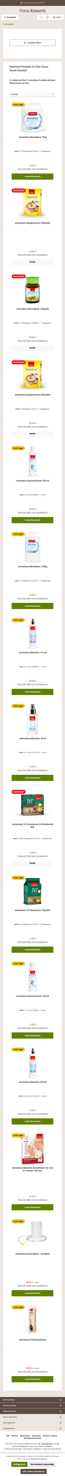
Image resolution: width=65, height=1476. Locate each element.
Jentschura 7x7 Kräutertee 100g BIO (32, 910)
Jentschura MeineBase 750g (32, 137)
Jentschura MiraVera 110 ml (33, 652)
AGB (7, 1436)
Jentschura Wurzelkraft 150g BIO (32, 309)
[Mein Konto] (47, 17)
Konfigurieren (19, 1464)
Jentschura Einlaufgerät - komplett (32, 1254)
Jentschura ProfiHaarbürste (32, 1340)
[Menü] (10, 17)
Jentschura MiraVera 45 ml (32, 738)
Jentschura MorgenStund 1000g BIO (32, 223)
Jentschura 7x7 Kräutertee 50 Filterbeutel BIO (32, 825)
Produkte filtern (32, 43)
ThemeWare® (55, 1449)
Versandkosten (47, 1444)
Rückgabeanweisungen (32, 1438)
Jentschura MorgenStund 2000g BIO (32, 395)
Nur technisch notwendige (42, 1464)
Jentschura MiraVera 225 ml (33, 1082)
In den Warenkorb (32, 176)
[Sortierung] (32, 94)
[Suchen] (40, 17)
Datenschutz (25, 1436)
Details (32, 262)
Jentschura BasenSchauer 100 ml (32, 996)
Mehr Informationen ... (39, 1459)
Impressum (36, 1436)
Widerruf (14, 1436)
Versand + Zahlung (50, 1436)
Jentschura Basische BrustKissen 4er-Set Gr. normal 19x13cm (32, 1169)
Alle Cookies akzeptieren (33, 1471)
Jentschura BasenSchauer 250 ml (32, 480)
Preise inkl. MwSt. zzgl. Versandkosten (33, 169)
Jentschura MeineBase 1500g (32, 566)
